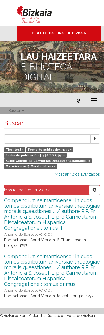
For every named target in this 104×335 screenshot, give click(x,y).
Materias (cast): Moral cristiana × (30, 166)
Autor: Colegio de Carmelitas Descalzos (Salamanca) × (48, 160)
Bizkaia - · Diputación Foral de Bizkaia (40, 13)
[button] (78, 100)
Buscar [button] (16, 110)
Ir (95, 139)
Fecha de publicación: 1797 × (50, 149)
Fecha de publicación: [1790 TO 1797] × (35, 155)
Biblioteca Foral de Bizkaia (59, 33)
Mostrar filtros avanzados (77, 174)
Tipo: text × (14, 149)
